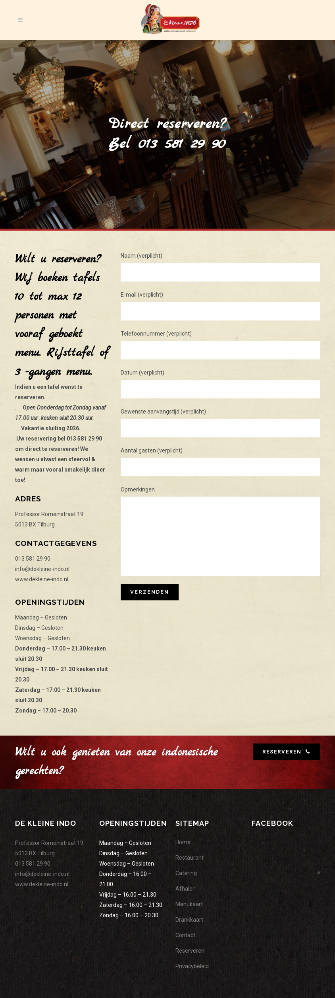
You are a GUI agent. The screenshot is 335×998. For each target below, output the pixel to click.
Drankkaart (189, 919)
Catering (186, 873)
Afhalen (185, 888)
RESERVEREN (286, 752)
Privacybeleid (192, 966)
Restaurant (189, 857)
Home (183, 842)
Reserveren (189, 951)
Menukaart (189, 904)
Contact (185, 935)
